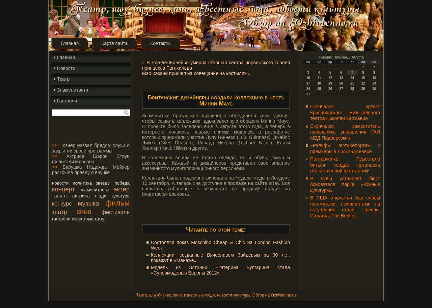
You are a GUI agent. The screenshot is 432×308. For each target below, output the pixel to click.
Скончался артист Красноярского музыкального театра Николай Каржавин (345, 112)
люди (101, 195)
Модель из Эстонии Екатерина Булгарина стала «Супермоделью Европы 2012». (220, 270)
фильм (117, 202)
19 (330, 83)
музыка (88, 203)
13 (341, 78)
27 (341, 89)
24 (308, 89)
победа (122, 183)
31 (308, 94)
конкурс (62, 203)
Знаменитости (72, 90)
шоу (99, 218)
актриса (81, 195)
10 (308, 78)
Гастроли (67, 100)
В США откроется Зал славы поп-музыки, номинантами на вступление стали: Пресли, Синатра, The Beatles (345, 206)
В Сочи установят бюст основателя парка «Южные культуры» (345, 184)
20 (341, 83)
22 (363, 83)
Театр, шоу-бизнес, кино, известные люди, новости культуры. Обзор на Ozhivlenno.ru (216, 295)
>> (54, 145)
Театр (63, 79)
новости (60, 183)
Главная (70, 43)
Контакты (160, 43)
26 (330, 89)
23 (374, 83)
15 (363, 78)
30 (374, 89)
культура (120, 195)
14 (352, 78)
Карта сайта (114, 43)
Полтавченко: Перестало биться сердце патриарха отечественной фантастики (345, 164)
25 (319, 89)
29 (363, 89)
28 (352, 89)
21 (352, 83)
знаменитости (94, 189)
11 (319, 78)
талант (59, 195)
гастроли (61, 218)
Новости (66, 68)
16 (374, 78)
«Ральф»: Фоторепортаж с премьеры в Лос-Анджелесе (345, 148)
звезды (103, 183)
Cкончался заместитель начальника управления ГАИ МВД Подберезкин (345, 132)
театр (59, 212)
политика (82, 183)
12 (330, 78)
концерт (63, 189)
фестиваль (116, 212)
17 (308, 83)
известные (82, 218)
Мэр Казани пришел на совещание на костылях (194, 73)
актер (122, 189)
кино (84, 211)
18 (319, 83)
